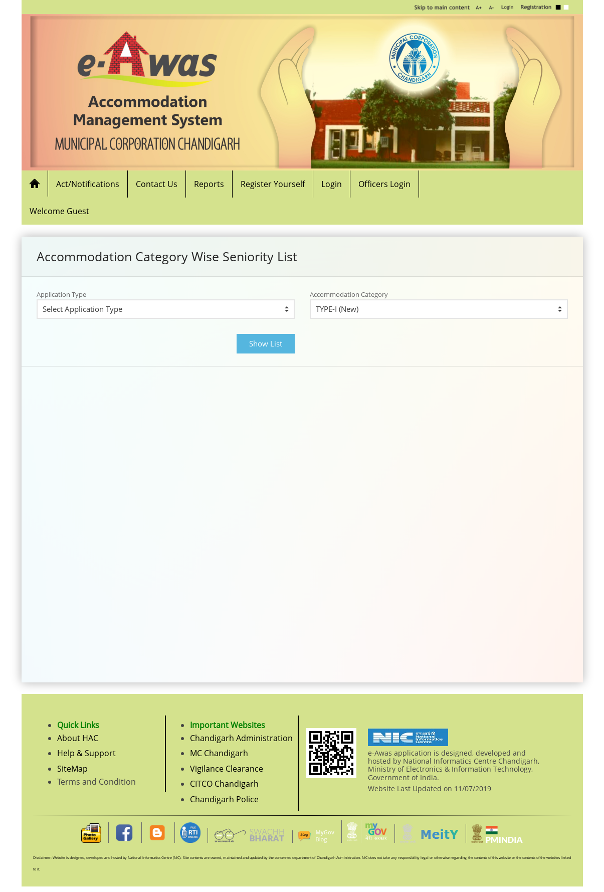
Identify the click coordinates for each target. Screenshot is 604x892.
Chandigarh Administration (241, 738)
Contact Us (156, 184)
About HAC (77, 738)
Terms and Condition (96, 781)
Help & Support (86, 753)
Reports (209, 184)
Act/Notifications (87, 184)
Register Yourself (273, 184)
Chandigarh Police (224, 799)
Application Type (61, 294)
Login (331, 184)
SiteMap (72, 768)
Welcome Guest (59, 211)
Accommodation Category (349, 294)
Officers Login (384, 184)
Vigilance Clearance (226, 768)
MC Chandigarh (219, 753)
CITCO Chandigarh (224, 783)
